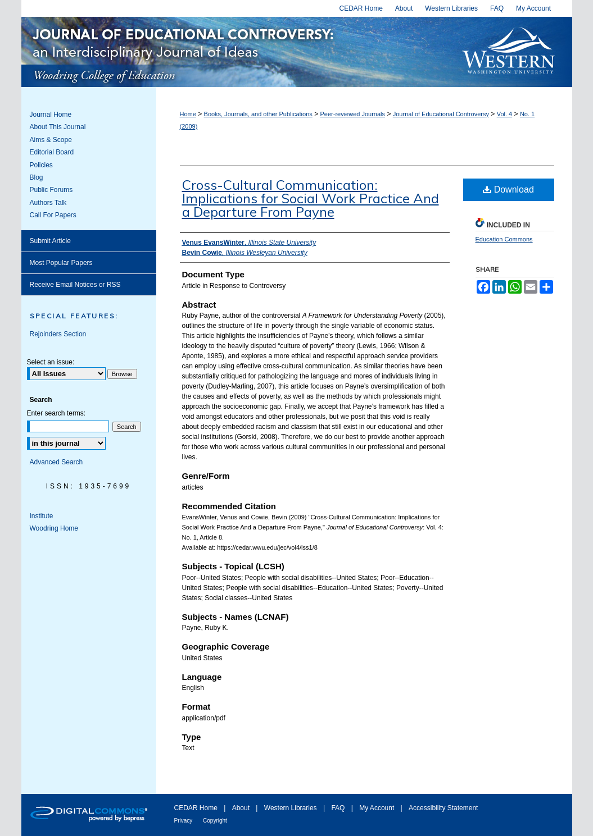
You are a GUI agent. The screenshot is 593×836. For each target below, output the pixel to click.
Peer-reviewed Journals (352, 114)
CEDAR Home (197, 808)
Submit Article (50, 241)
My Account (377, 808)
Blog (36, 177)
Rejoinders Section (58, 334)
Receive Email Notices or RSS (75, 285)
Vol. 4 (505, 114)
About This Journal (58, 127)
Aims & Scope (51, 140)
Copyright (215, 820)
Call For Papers (53, 215)
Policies (41, 165)
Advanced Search (56, 462)
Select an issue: (51, 362)
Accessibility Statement (443, 808)
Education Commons (504, 239)
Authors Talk (48, 203)
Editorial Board (52, 152)
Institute (41, 516)
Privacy (184, 820)
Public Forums (51, 190)
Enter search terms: (56, 413)
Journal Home (51, 114)
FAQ (338, 808)
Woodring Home (54, 528)
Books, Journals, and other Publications (258, 114)
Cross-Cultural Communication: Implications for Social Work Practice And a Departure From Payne (310, 198)
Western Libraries (291, 808)
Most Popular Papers (61, 263)
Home (188, 114)
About (242, 808)
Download (508, 189)
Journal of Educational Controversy (236, 52)
